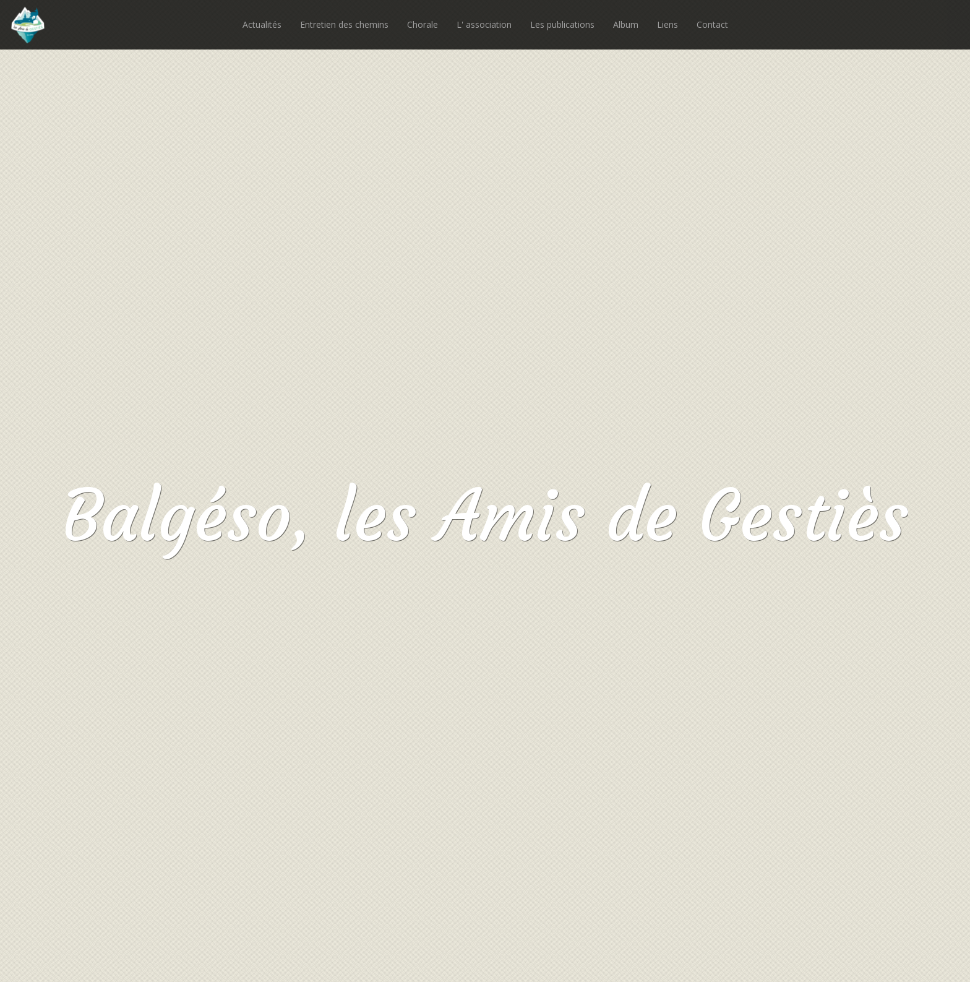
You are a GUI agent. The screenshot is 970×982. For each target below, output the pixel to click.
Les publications (562, 24)
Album (625, 24)
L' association (484, 24)
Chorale (422, 24)
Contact (712, 24)
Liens (667, 24)
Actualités (261, 24)
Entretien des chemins (344, 24)
